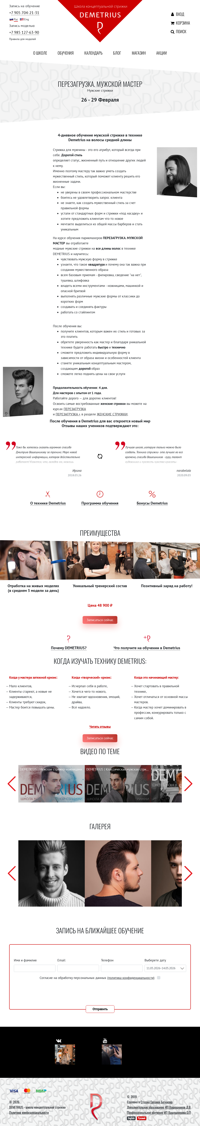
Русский (141, 1118)
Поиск (174, 31)
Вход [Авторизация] (176, 14)
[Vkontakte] (65, 1054)
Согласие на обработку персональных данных (97, 978)
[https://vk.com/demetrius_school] (59, 1040)
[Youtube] (112, 1054)
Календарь (93, 53)
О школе (40, 53)
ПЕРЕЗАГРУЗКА (75, 409)
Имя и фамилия (25, 960)
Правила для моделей (22, 39)
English (131, 1118)
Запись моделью (22, 26)
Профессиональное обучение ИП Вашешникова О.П (159, 1112)
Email (61, 960)
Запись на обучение (24, 6)
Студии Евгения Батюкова (156, 1101)
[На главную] (100, 22)
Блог (117, 53)
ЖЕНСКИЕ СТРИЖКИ (112, 414)
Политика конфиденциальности (29, 1112)
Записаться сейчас (100, 620)
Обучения (66, 53)
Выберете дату (156, 960)
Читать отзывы (100, 726)
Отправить (100, 1009)
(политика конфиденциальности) (130, 978)
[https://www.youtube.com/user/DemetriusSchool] (105, 1040)
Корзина (175, 23)
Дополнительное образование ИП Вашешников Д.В (159, 1107)
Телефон (107, 960)
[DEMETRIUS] (96, 1107)
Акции (161, 53)
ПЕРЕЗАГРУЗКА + (68, 414)
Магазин (139, 53)
